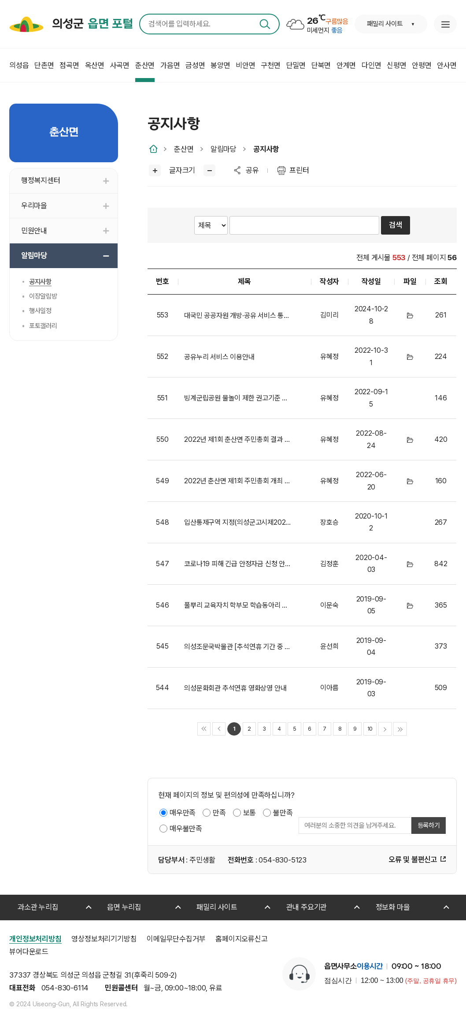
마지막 (400, 729)
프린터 (299, 170)
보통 (249, 812)
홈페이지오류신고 (241, 938)
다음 (385, 729)
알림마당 (224, 149)
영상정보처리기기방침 (104, 938)
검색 (264, 24)
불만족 (282, 812)
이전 (219, 729)
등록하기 (429, 825)
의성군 (92, 24)
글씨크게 (155, 170)
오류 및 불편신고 (412, 859)
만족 (219, 812)
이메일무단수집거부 (176, 938)
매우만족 (183, 812)
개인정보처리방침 (35, 938)
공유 (252, 170)
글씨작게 (209, 170)
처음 (204, 729)
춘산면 (183, 149)
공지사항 (266, 149)
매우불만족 (186, 828)
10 (370, 728)
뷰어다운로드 (28, 951)
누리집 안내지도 (445, 24)
